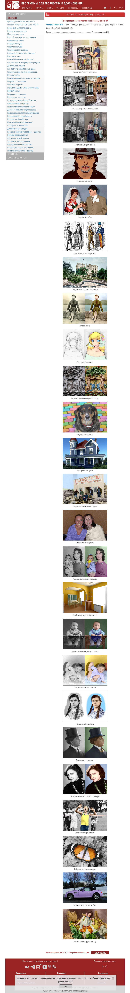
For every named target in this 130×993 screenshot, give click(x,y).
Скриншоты (13, 154)
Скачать (39, 8)
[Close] (113, 978)
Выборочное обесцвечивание (19, 144)
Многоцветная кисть (15, 34)
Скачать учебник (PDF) (17, 158)
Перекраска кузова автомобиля (20, 147)
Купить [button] (50, 8)
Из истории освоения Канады (19, 116)
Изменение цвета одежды (18, 103)
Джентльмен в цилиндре (17, 128)
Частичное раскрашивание (18, 141)
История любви (13, 75)
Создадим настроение (16, 94)
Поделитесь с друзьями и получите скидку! (40, 961)
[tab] (25, 14)
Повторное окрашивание (17, 125)
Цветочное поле (14, 56)
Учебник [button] (60, 8)
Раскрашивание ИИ (54, 24)
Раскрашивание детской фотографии (23, 113)
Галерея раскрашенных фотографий (22, 24)
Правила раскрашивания (17, 135)
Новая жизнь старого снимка (19, 28)
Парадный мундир (14, 43)
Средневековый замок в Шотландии (22, 72)
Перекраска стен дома (16, 97)
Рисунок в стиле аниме (16, 81)
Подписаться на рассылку (105, 964)
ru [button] (121, 7)
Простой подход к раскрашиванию (21, 37)
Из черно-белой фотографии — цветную (24, 132)
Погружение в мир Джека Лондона (21, 100)
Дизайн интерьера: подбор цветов (21, 109)
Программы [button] (27, 8)
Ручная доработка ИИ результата (21, 21)
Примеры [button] (12, 18)
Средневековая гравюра (17, 50)
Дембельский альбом (16, 65)
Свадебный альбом (15, 46)
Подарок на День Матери (17, 119)
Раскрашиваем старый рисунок (20, 59)
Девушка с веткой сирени (18, 138)
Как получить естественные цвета (21, 69)
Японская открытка (15, 84)
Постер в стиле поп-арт (17, 31)
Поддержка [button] (73, 8)
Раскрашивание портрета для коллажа (23, 78)
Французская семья (15, 40)
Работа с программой (17, 14)
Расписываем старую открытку (20, 150)
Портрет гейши (13, 91)
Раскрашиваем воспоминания (19, 122)
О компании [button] (87, 8)
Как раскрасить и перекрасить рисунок (23, 62)
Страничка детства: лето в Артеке (21, 53)
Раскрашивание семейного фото (21, 106)
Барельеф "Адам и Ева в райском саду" (23, 87)
